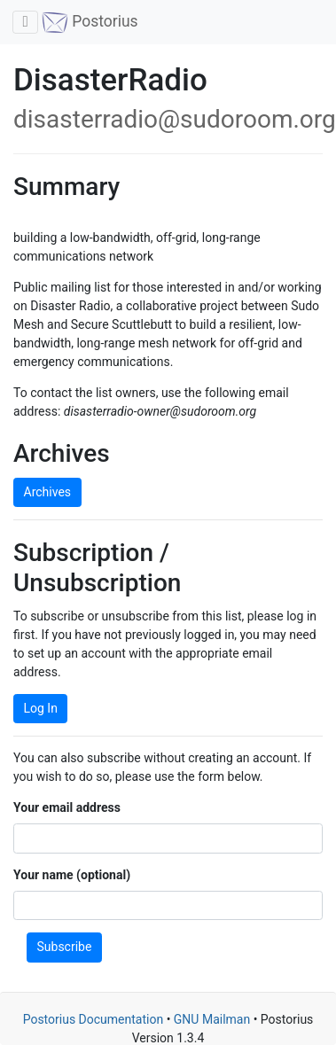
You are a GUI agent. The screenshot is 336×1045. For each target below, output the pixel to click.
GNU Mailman (212, 1019)
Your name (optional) (71, 875)
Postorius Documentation (93, 1019)
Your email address (67, 807)
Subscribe (64, 947)
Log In (41, 708)
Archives (48, 492)
